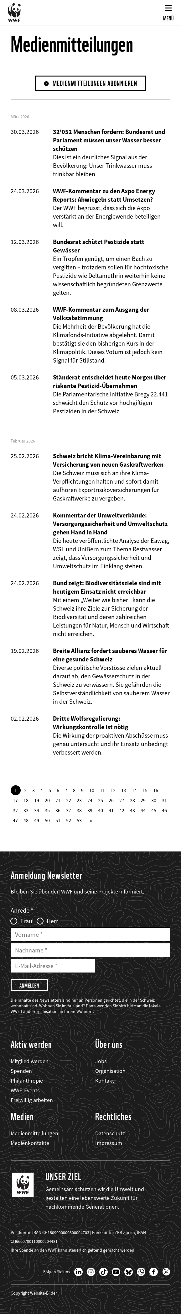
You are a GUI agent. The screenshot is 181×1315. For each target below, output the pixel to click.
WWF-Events (25, 1091)
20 (47, 801)
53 (79, 821)
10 (91, 790)
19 (36, 801)
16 (155, 790)
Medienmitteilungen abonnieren (95, 83)
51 (57, 821)
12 (113, 790)
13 (123, 790)
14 (134, 790)
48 (25, 821)
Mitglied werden (30, 1061)
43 (132, 811)
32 (15, 811)
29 (143, 801)
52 (68, 821)
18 (25, 801)
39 (89, 811)
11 (102, 790)
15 (144, 790)
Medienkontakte (30, 1143)
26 (111, 801)
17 (15, 801)
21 (57, 801)
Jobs (101, 1061)
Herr (52, 921)
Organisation (110, 1071)
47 (15, 821)
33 (25, 811)
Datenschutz (110, 1133)
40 (100, 811)
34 (36, 811)
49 (36, 821)
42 (121, 811)
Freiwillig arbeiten (32, 1101)
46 (164, 811)
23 (79, 801)
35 (47, 811)
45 (153, 811)
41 (111, 811)
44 (143, 811)
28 (132, 801)
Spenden (21, 1071)
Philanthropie (27, 1081)
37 (68, 811)
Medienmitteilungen (34, 1133)
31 (164, 801)
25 (100, 801)
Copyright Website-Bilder (34, 1293)
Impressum (108, 1143)
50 (47, 821)
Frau (26, 921)
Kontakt (104, 1081)
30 (153, 801)
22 (68, 801)
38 (79, 811)
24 (89, 801)
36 (57, 811)
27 (121, 801)
